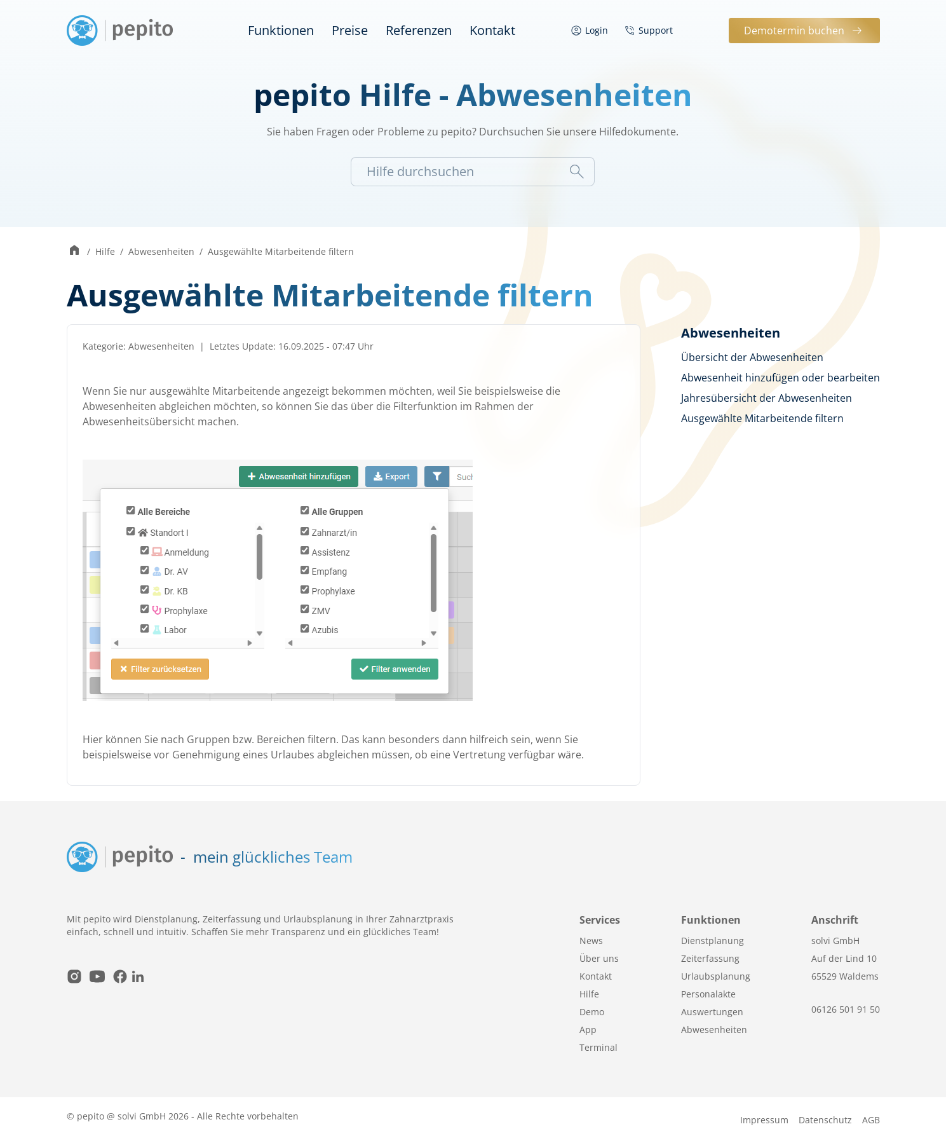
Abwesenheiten (161, 251)
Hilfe (105, 251)
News (591, 940)
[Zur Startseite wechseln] (74, 251)
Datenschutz (825, 1120)
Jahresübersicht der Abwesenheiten (766, 398)
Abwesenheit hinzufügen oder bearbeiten (780, 378)
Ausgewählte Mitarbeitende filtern (281, 251)
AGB (871, 1120)
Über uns (599, 958)
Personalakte (708, 994)
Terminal (598, 1047)
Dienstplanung (712, 940)
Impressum (764, 1120)
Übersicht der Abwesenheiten (752, 357)
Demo (591, 1012)
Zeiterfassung (710, 958)
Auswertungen (712, 1012)
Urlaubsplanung (715, 976)
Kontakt (492, 30)
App (588, 1029)
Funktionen (281, 30)
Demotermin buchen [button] (804, 30)
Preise (350, 30)
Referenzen (419, 30)
